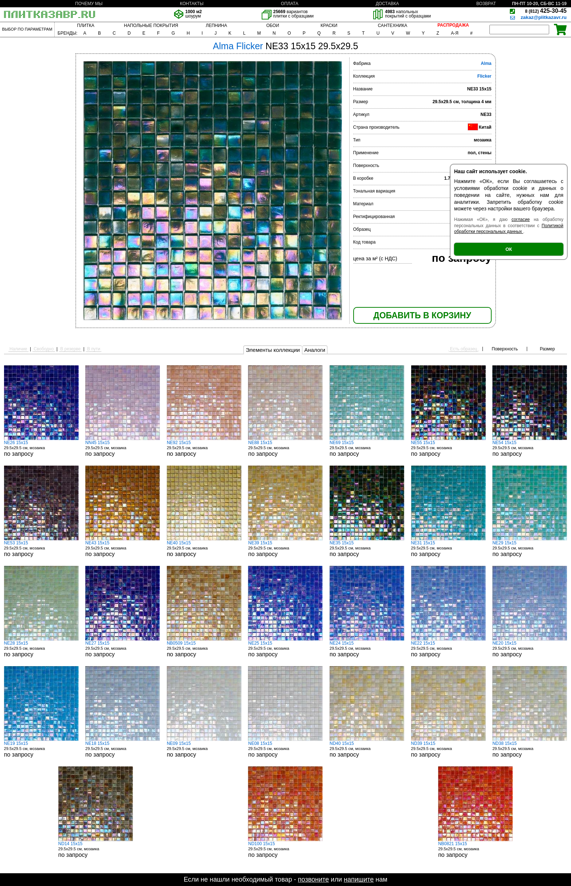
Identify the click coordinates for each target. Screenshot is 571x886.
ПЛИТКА (85, 25)
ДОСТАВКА (387, 3)
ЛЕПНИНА (216, 25)
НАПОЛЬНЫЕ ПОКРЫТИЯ (151, 25)
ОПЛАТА (289, 3)
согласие (521, 219)
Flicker (484, 76)
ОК (508, 249)
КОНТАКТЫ (192, 3)
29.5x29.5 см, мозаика (41, 448)
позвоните (313, 879)
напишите (359, 879)
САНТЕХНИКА (392, 25)
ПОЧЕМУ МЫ (88, 3)
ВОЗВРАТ (486, 3)
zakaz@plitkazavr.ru (544, 17)
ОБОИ (272, 25)
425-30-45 (546, 11)
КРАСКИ (328, 25)
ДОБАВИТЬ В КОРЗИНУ (422, 315)
